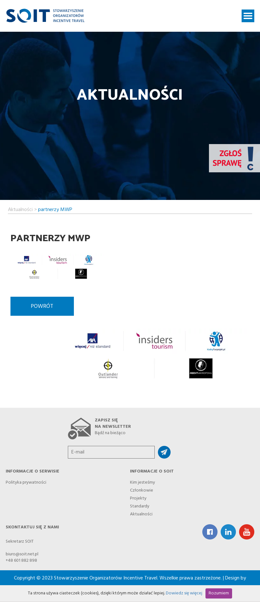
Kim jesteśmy (142, 481)
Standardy (139, 505)
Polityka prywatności (26, 481)
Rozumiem (219, 593)
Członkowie (141, 489)
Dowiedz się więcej (184, 593)
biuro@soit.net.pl (22, 554)
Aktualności (20, 208)
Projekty (138, 497)
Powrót (42, 306)
